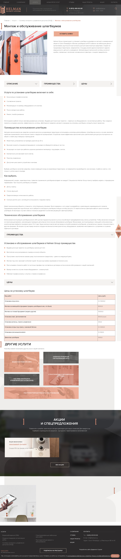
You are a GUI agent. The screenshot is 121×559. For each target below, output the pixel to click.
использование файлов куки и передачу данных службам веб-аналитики (89, 556)
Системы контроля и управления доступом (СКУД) (35, 21)
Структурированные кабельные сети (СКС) (46, 536)
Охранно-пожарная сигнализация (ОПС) (13, 539)
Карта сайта (4, 550)
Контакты (87, 531)
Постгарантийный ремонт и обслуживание (45, 541)
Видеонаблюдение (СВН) (10, 535)
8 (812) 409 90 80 (92, 535)
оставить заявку (66, 34)
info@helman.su (100, 8)
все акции (60, 465)
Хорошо (115, 556)
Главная (7, 21)
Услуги (14, 21)
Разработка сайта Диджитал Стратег (90, 549)
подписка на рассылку (53, 550)
